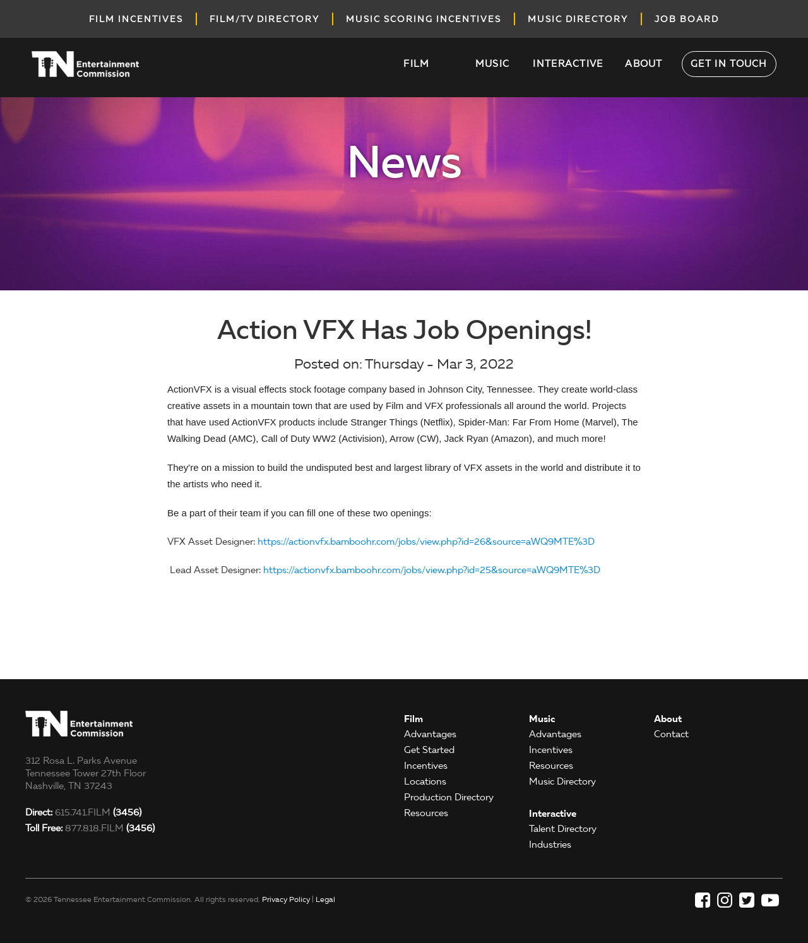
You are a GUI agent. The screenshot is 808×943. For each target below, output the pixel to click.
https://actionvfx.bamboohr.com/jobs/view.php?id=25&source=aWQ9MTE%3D (431, 570)
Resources (426, 813)
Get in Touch (729, 63)
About (644, 63)
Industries (550, 844)
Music (492, 63)
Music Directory (562, 781)
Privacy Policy (286, 899)
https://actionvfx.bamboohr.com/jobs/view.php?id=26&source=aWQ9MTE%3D (426, 541)
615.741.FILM (83, 812)
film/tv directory (264, 19)
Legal (325, 899)
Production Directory (449, 797)
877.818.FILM (90, 828)
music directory (578, 19)
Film (416, 63)
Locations (425, 781)
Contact (671, 734)
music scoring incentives (423, 19)
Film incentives (136, 19)
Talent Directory (563, 828)
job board (687, 19)
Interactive (568, 63)
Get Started (429, 750)
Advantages (430, 734)
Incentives (426, 765)
